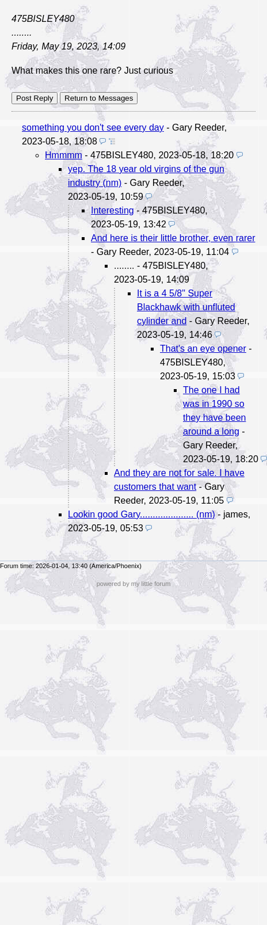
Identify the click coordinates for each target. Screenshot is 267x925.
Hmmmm (63, 155)
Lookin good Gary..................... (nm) (141, 514)
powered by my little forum (134, 583)
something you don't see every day (93, 127)
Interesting (112, 210)
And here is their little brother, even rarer (173, 238)
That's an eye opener (203, 348)
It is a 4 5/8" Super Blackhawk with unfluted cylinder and (186, 307)
